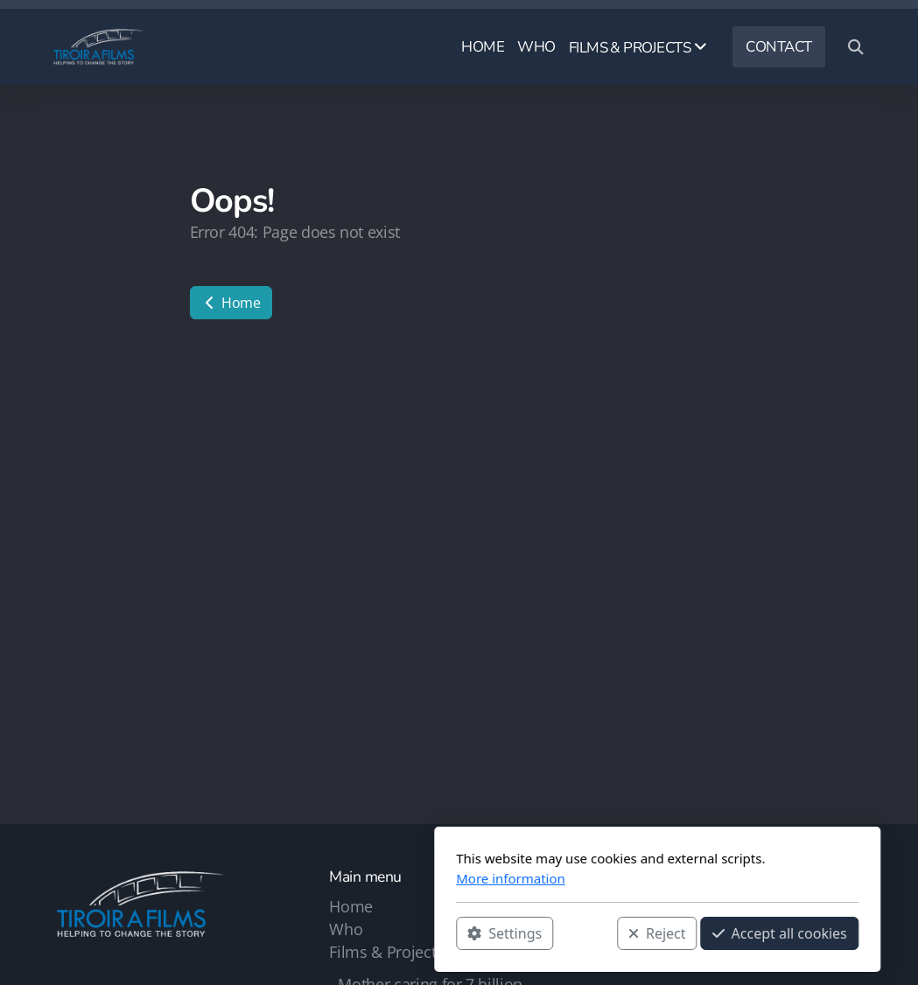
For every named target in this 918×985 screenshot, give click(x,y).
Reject (458, 933)
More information (313, 878)
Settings (307, 933)
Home (231, 302)
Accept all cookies (581, 933)
